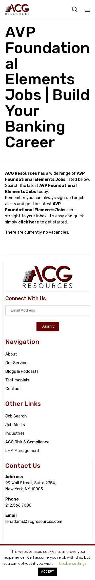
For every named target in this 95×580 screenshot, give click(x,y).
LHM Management (22, 450)
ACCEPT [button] (47, 571)
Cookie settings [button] (73, 563)
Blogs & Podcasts (22, 371)
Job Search (16, 416)
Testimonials (17, 380)
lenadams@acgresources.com (33, 521)
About (11, 354)
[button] (47, 326)
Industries (15, 433)
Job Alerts (15, 424)
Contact (13, 388)
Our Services (17, 362)
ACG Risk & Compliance (27, 442)
